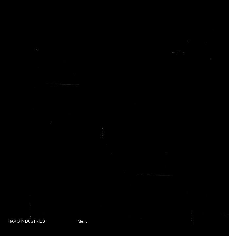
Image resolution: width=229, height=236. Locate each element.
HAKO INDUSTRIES (26, 222)
